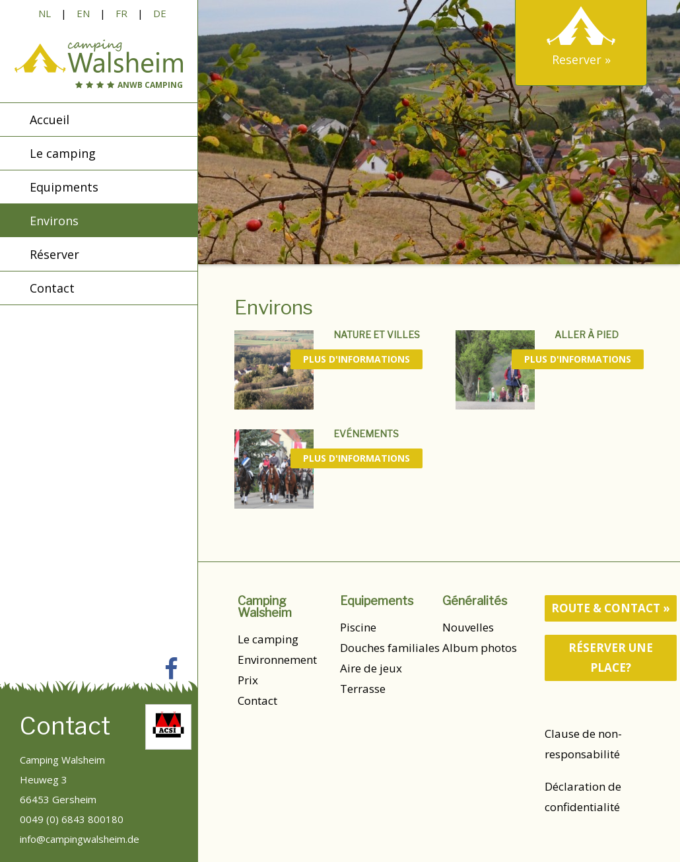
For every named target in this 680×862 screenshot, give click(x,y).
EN (83, 13)
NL (44, 13)
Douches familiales (390, 647)
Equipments (64, 187)
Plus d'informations (356, 359)
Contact (257, 700)
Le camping (268, 639)
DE (159, 13)
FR (121, 13)
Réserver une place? (610, 657)
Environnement (277, 659)
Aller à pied (587, 334)
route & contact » (610, 608)
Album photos (479, 647)
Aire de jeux (371, 668)
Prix (248, 680)
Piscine (358, 627)
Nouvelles (468, 627)
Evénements (366, 433)
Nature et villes (376, 334)
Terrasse (363, 688)
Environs (54, 221)
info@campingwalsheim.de (79, 838)
